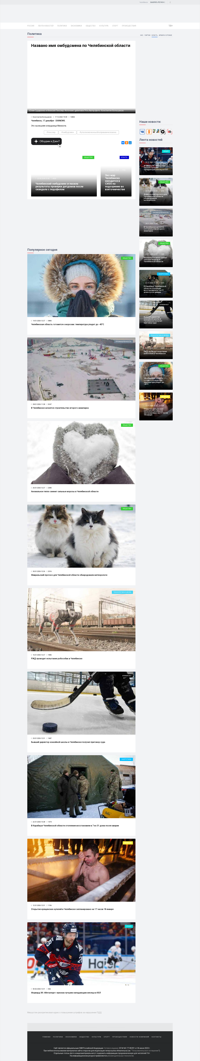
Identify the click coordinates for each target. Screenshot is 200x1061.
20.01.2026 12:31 (38, 738)
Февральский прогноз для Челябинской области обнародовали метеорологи (69, 575)
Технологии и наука (122, 592)
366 (49, 989)
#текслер (51, 132)
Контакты (156, 1037)
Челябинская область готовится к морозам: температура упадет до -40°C (67, 324)
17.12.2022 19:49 (60, 117)
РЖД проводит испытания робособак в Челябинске (56, 658)
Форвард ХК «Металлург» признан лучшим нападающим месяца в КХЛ (66, 993)
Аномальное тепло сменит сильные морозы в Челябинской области (64, 491)
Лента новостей (45, 26)
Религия (127, 843)
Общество (91, 26)
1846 (49, 655)
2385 (49, 488)
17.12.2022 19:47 (112, 170)
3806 (49, 321)
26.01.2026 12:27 (38, 488)
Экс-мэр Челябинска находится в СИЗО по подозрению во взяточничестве (115, 182)
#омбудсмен (67, 132)
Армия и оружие (165, 35)
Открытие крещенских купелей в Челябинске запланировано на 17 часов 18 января (72, 909)
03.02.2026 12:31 (38, 989)
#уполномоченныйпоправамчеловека (98, 132)
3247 (49, 404)
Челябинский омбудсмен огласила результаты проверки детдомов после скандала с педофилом (59, 186)
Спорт (115, 26)
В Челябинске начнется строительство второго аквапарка (60, 408)
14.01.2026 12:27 (38, 321)
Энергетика (126, 759)
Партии (147, 35)
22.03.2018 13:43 (43, 178)
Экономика (76, 26)
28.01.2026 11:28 (38, 404)
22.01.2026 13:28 (38, 822)
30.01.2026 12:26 (38, 571)
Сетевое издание (111, 1048)
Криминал (126, 676)
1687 (49, 738)
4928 (54, 178)
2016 (49, 571)
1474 (49, 822)
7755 (123, 170)
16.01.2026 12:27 (38, 655)
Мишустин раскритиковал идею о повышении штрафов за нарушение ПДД (64, 1012)
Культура (103, 26)
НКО (141, 35)
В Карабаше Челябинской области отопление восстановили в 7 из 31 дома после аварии (75, 825)
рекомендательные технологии (120, 1056)
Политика (62, 26)
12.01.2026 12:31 (38, 905)
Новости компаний (139, 1037)
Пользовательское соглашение (145, 1051)
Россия (30, 26)
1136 (49, 905)
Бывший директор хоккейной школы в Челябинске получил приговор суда (68, 742)
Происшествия (129, 26)
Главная (46, 1037)
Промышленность (123, 341)
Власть (154, 35)
